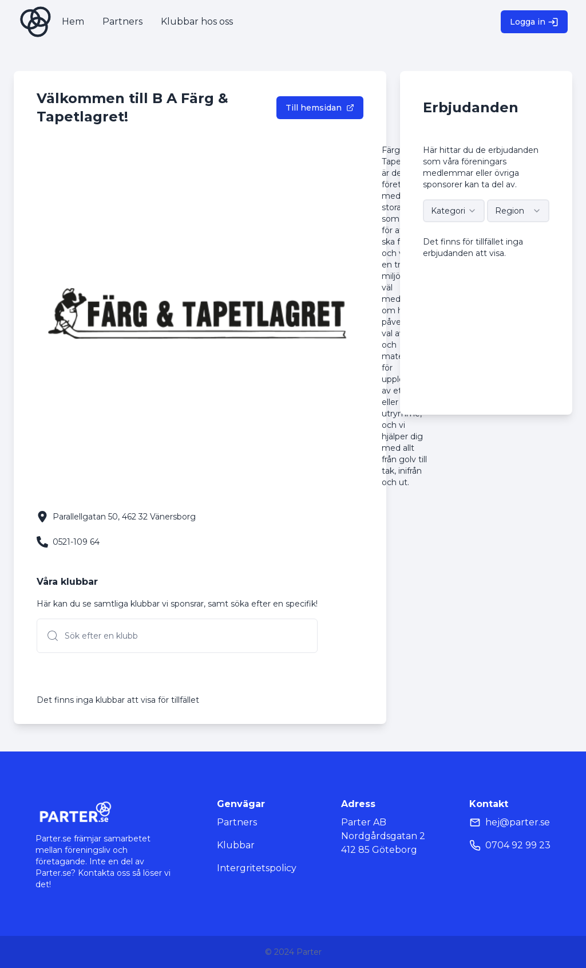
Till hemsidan (320, 108)
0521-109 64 (76, 542)
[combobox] (454, 210)
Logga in (534, 22)
